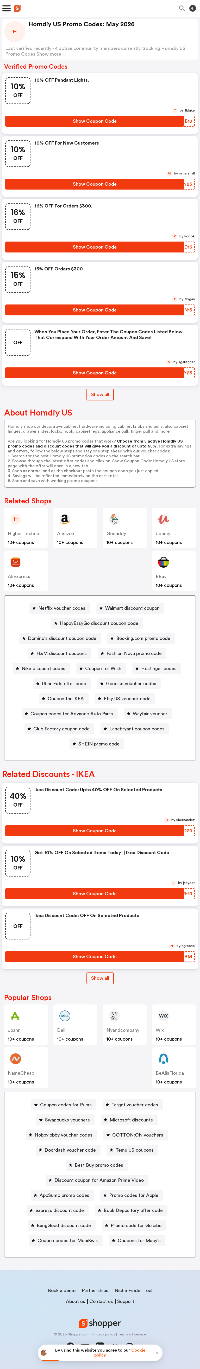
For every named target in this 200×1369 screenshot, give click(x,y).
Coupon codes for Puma (66, 1104)
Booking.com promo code (143, 638)
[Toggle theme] (193, 8)
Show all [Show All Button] (100, 394)
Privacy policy (103, 1334)
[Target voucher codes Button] (133, 1104)
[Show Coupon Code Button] (94, 121)
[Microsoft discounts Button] (129, 1119)
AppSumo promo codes (64, 1195)
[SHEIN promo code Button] (97, 743)
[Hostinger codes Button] (156, 668)
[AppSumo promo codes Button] (62, 1195)
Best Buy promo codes (99, 1165)
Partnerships (95, 1290)
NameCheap (21, 1073)
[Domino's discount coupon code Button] (60, 638)
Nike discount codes (43, 668)
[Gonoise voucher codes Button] (129, 683)
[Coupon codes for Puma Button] (63, 1104)
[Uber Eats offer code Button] (62, 683)
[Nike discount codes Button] (41, 668)
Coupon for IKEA (66, 698)
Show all (100, 978)
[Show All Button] (100, 978)
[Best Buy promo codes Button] (97, 1165)
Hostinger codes (159, 668)
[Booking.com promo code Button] (141, 638)
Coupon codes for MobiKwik (68, 1240)
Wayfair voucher (150, 713)
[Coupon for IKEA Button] (64, 698)
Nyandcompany (123, 1030)
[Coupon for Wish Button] (101, 668)
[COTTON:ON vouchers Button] (135, 1135)
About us (75, 1301)
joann (14, 1030)
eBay (161, 576)
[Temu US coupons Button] (132, 1150)
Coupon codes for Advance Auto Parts (71, 713)
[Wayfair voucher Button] (148, 713)
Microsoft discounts (131, 1120)
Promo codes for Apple (133, 1195)
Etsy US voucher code (127, 698)
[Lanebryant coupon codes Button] (135, 728)
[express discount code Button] (58, 1210)
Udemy (163, 533)
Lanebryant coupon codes (137, 728)
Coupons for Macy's (139, 1240)
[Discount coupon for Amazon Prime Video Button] (97, 1180)
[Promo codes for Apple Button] (131, 1195)
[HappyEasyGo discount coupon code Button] (97, 623)
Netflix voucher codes (61, 608)
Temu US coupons (135, 1150)
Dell (61, 1030)
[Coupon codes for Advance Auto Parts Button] (70, 713)
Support (125, 1301)
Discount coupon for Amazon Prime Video (99, 1180)
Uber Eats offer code (64, 683)
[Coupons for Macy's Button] (137, 1240)
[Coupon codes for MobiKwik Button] (66, 1240)
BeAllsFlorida (170, 1073)
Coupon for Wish (103, 668)
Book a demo (62, 1290)
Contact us (101, 1301)
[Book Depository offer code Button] (131, 1210)
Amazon (65, 533)
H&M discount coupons (61, 653)
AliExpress (19, 576)
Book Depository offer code (133, 1210)
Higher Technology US (31, 533)
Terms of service (132, 1334)
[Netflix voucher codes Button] (59, 608)
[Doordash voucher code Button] (68, 1150)
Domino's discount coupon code (62, 638)
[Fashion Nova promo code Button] (132, 653)
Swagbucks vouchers (67, 1120)
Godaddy (116, 533)
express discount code (59, 1210)
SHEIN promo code (99, 744)
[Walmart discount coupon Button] (130, 608)
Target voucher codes (134, 1104)
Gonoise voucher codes (131, 683)
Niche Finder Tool (133, 1290)
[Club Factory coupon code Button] (59, 728)
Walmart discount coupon (132, 608)
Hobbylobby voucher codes (63, 1135)
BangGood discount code (64, 1225)
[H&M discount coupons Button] (59, 653)
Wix (160, 1030)
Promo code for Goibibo (136, 1225)
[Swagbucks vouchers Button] (65, 1119)
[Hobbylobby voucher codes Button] (61, 1135)
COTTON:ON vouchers (137, 1135)
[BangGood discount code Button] (62, 1225)
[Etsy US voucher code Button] (125, 698)
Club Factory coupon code (61, 728)
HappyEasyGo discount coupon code (99, 623)
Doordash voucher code (70, 1150)
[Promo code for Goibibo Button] (134, 1225)
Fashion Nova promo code (134, 653)
